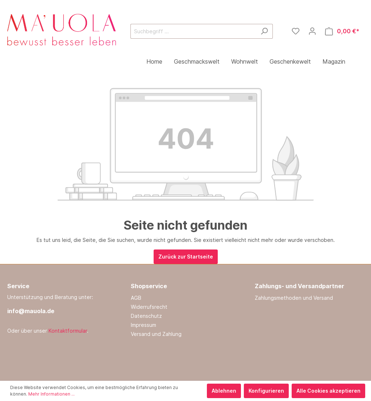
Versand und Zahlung (156, 334)
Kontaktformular (68, 331)
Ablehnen (224, 391)
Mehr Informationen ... (51, 394)
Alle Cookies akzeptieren (328, 391)
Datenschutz (146, 316)
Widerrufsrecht (149, 307)
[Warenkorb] (342, 31)
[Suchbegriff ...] (193, 31)
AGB (136, 298)
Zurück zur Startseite (185, 256)
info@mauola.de (30, 311)
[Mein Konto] (312, 31)
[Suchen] (264, 31)
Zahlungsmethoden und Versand (294, 298)
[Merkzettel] (295, 31)
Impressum (143, 325)
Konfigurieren (266, 391)
